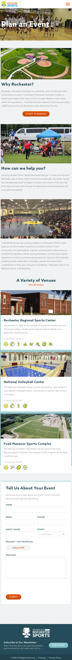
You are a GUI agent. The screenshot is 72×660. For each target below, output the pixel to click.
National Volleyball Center (24, 382)
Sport (41, 529)
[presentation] (26, 586)
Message (11, 555)
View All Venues (36, 285)
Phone (41, 517)
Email (9, 517)
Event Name (13, 529)
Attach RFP (18, 548)
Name (9, 505)
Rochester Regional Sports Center (30, 320)
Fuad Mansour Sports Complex (27, 444)
